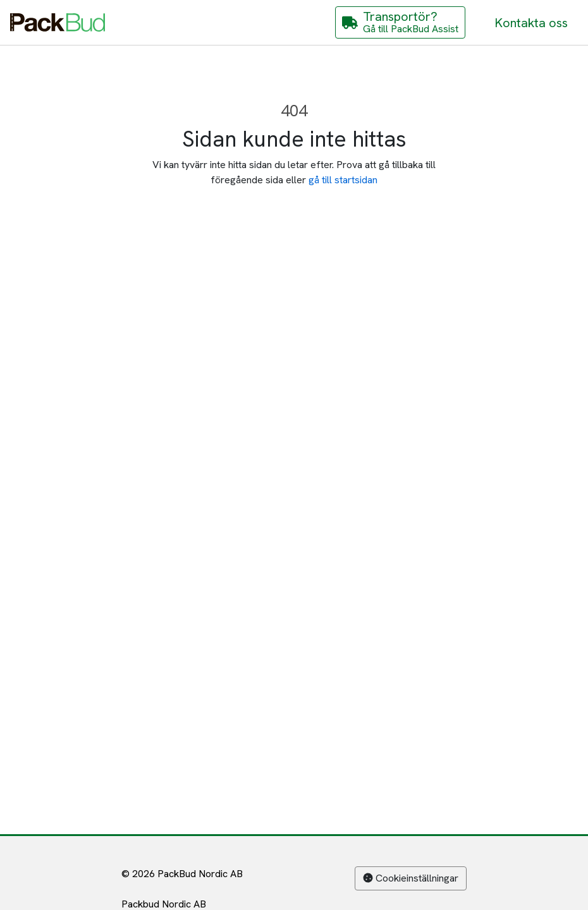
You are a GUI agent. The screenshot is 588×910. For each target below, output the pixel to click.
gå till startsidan (343, 179)
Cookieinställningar (410, 878)
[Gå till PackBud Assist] (400, 22)
